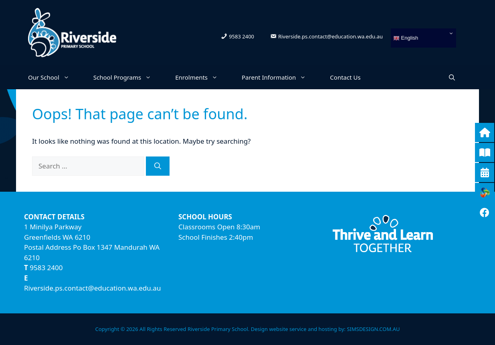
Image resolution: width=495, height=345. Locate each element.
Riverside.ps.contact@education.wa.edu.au (92, 288)
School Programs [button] (128, 77)
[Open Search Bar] (452, 77)
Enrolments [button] (202, 77)
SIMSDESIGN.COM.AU (373, 329)
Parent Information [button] (280, 77)
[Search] (158, 166)
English (405, 38)
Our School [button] (54, 77)
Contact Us (345, 77)
